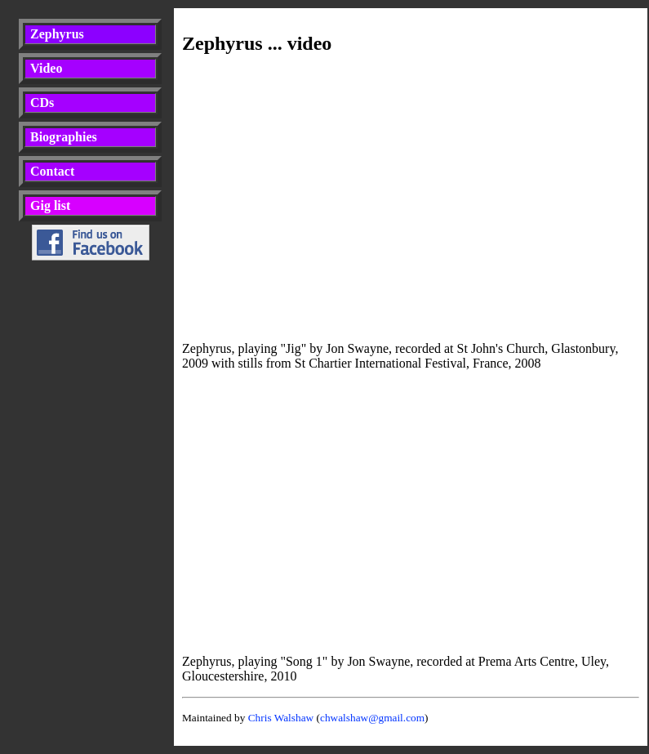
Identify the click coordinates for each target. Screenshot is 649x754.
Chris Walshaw (281, 718)
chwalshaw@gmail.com (372, 718)
